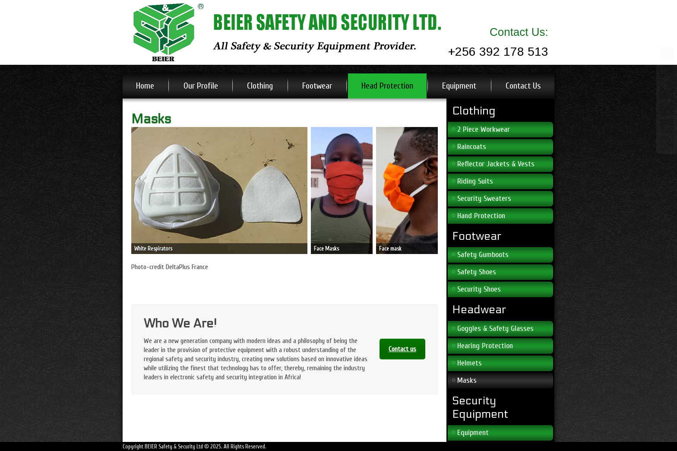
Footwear (317, 86)
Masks (467, 380)
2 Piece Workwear (483, 129)
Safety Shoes (476, 271)
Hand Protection (481, 215)
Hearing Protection (485, 345)
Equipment (459, 86)
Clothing (260, 86)
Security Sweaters (484, 198)
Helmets (469, 363)
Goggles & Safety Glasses (495, 328)
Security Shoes (479, 289)
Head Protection (387, 86)
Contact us (402, 349)
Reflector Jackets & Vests (496, 163)
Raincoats (471, 146)
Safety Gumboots (483, 254)
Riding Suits (475, 181)
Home (145, 86)
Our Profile (200, 86)
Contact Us (523, 86)
